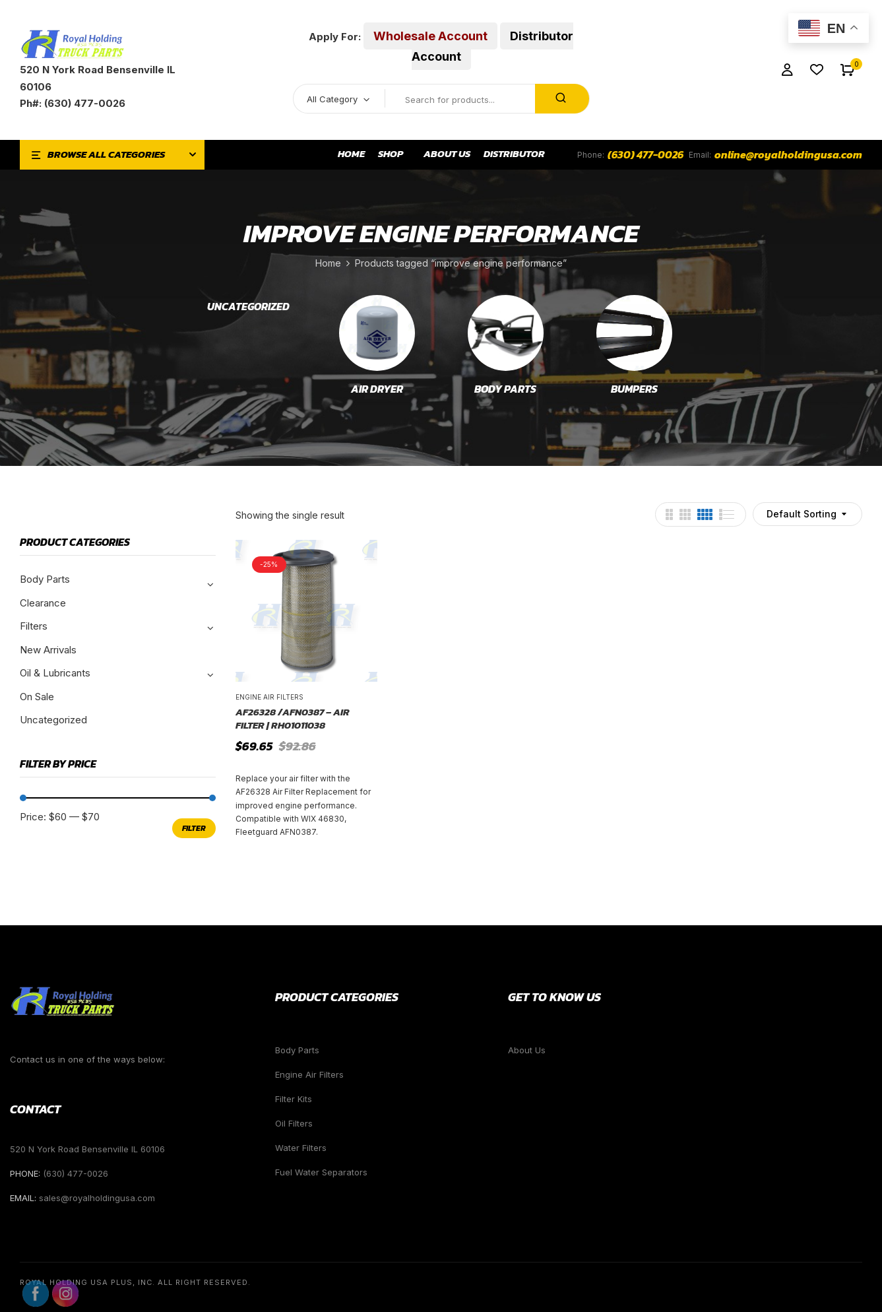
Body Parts (505, 389)
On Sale (37, 696)
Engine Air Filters (269, 697)
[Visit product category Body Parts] (506, 333)
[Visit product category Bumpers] (634, 333)
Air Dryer (377, 389)
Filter (194, 828)
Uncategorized (248, 307)
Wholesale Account (430, 36)
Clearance (43, 603)
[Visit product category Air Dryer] (377, 333)
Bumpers (634, 389)
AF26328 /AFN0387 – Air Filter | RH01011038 (293, 718)
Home (328, 263)
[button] (847, 70)
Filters (33, 626)
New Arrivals (48, 649)
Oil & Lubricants (55, 673)
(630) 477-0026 (645, 154)
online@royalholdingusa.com (788, 154)
